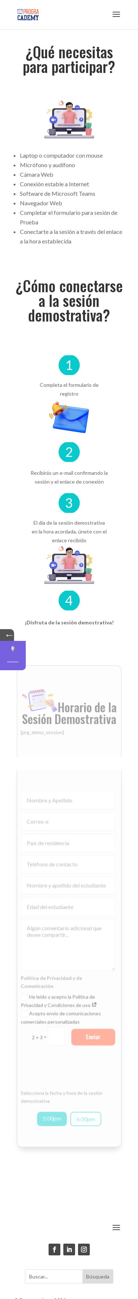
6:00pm (85, 1105)
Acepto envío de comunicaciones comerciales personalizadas (61, 1007)
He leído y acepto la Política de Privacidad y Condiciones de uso (59, 991)
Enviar (92, 1027)
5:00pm (52, 1104)
